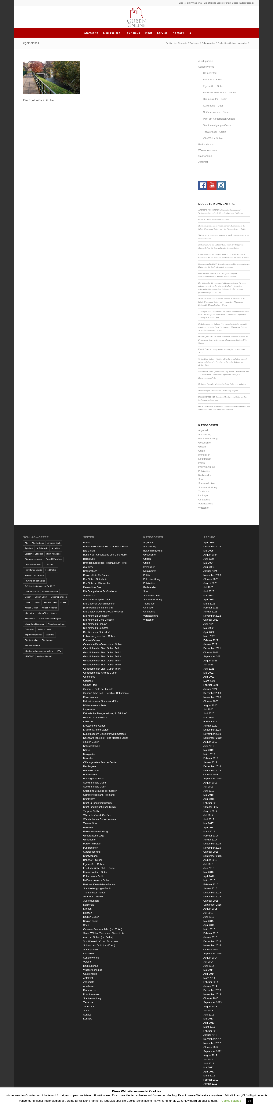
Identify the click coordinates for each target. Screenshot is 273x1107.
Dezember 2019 (212, 729)
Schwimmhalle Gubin (94, 786)
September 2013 (212, 1002)
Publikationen (90, 847)
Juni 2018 (208, 790)
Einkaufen (88, 827)
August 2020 (210, 705)
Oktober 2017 (210, 807)
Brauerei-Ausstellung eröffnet (225, 390)
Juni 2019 (208, 746)
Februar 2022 (210, 640)
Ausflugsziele (205, 61)
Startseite (91, 32)
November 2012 (212, 1043)
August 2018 (210, 782)
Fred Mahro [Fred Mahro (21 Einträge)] (51, 570)
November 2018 (212, 770)
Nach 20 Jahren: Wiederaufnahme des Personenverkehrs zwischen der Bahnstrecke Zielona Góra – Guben (223, 339)
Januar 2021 (210, 689)
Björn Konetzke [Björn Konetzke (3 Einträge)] (53, 554)
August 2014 (210, 957)
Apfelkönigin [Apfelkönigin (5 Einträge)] (42, 548)
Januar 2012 (210, 1083)
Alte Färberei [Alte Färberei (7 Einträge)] (38, 543)
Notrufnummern (91, 994)
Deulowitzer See (92, 587)
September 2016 (212, 856)
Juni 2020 (208, 713)
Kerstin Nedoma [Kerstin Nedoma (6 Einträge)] (49, 608)
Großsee (88, 680)
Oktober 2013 (210, 998)
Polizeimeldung (206, 467)
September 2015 (212, 904)
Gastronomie (205, 156)
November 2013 (212, 994)
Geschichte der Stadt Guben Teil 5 (102, 664)
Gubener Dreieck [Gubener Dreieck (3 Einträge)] (59, 597)
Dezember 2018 (212, 766)
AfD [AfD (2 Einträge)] (26, 543)
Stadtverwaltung (92, 998)
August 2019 (210, 741)
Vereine (87, 961)
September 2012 (212, 1051)
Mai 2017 (208, 823)
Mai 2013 (208, 1018)
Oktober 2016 (210, 851)
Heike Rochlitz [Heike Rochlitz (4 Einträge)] (50, 602)
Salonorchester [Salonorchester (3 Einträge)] (45, 629)
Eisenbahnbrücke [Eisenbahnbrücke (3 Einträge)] (33, 564)
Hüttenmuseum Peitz (207, 378)
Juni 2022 (208, 624)
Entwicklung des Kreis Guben (99, 636)
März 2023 (209, 603)
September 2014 (212, 953)
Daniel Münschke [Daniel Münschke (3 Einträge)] (54, 559)
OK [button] (249, 1101)
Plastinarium (90, 774)
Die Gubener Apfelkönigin (97, 599)
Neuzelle (88, 758)
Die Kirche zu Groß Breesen (98, 619)
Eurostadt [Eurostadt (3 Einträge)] (49, 564)
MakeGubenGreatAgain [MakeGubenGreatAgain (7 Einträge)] (50, 618)
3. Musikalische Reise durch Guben (231, 384)
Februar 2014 (210, 982)
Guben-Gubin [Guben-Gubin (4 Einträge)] (41, 597)
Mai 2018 (208, 794)
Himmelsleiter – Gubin (215, 99)
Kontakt (178, 32)
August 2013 (210, 1006)
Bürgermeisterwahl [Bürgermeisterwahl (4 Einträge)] (33, 559)
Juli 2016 (208, 864)
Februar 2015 (210, 933)
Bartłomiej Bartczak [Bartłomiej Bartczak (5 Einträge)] (34, 554)
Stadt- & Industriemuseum (222, 267)
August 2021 (210, 660)
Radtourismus (205, 144)
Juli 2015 (208, 912)
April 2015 (209, 925)
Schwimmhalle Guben (95, 782)
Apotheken (89, 986)
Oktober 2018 (210, 774)
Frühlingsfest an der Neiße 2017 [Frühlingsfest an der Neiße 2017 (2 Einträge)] (40, 586)
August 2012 (210, 1055)
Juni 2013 (208, 1014)
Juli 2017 (208, 815)
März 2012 (209, 1075)
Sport (201, 479)
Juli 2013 (208, 1010)
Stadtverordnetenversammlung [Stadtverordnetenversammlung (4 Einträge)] (39, 651)
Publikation (204, 471)
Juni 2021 (208, 668)
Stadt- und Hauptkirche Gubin (99, 807)
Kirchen (87, 908)
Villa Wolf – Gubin (213, 138)
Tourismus (132, 32)
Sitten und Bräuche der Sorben (100, 790)
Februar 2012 (210, 1079)
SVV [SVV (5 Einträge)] (59, 651)
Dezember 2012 (212, 1039)
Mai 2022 (208, 627)
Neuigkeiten (111, 32)
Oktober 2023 (210, 579)
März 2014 (209, 978)
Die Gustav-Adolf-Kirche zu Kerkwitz (103, 611)
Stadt (148, 32)
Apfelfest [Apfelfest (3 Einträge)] (29, 548)
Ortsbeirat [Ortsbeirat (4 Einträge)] (29, 629)
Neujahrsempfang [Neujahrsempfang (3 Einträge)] (56, 624)
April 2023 (209, 599)
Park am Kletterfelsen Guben (219, 118)
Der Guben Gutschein (95, 579)
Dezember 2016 (212, 843)
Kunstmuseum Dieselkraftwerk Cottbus (104, 733)
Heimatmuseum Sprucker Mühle (100, 701)
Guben (202, 446)
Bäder (86, 542)
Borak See (89, 558)
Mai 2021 (208, 672)
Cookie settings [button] (231, 1100)
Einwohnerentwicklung (95, 831)
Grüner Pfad (210, 73)
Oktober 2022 (210, 619)
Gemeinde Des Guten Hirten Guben (102, 644)
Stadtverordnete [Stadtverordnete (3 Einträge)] (32, 645)
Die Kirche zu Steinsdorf (96, 632)
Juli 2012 (208, 1059)
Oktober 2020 (210, 701)
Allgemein (203, 430)
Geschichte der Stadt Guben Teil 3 (102, 656)
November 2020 (212, 697)
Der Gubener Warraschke (97, 583)
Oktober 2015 (210, 900)
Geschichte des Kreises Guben (226, 248)
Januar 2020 (210, 725)
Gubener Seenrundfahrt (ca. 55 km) (102, 929)
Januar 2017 (210, 839)
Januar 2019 (210, 762)
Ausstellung (204, 434)
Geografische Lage (93, 835)
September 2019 (212, 737)
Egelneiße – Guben (226, 43)
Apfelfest (203, 161)
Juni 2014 (208, 965)
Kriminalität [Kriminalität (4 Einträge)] (30, 618)
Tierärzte (88, 1002)
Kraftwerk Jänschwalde (96, 729)
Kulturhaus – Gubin (213, 105)
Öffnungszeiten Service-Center (100, 762)
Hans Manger (204, 390)
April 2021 (209, 676)
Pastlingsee (89, 766)
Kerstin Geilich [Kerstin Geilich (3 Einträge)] (31, 608)
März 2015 (209, 929)
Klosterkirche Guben (94, 725)
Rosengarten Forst (93, 778)
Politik (201, 463)
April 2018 (209, 799)
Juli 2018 (208, 786)
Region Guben (91, 916)
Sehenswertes (208, 43)
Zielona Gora (90, 823)
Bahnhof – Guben (212, 79)
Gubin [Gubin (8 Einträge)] (27, 602)
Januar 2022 (210, 644)
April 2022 (209, 632)
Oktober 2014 (210, 949)
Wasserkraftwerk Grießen (97, 815)
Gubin (201, 450)
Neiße (86, 750)
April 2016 (209, 876)
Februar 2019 (210, 758)
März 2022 (209, 636)
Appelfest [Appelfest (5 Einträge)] (56, 548)
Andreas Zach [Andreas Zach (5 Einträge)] (53, 543)
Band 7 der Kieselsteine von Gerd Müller (105, 554)
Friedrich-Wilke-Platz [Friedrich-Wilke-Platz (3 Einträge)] (34, 575)
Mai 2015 (208, 921)
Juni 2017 (208, 819)
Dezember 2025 (212, 546)
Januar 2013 (210, 1035)
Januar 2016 (210, 888)
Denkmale (88, 904)
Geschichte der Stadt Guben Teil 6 (102, 668)
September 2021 (212, 656)
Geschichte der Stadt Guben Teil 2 (102, 652)
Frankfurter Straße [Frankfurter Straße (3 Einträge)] (33, 570)
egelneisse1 (31, 43)
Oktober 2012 (210, 1047)
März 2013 (209, 1026)
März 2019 (209, 754)
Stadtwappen (90, 856)
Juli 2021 (208, 664)
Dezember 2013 (212, 990)
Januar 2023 (210, 611)
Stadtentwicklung (207, 487)
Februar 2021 (210, 684)
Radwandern (205, 475)
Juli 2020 (208, 709)
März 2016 (209, 880)
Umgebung (204, 499)
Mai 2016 (208, 872)
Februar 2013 (210, 1031)
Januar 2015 (210, 937)
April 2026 (209, 542)
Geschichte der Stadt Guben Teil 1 (102, 648)
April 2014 (209, 973)
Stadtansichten (206, 483)
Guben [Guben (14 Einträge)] (28, 597)
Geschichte (204, 442)
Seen (86, 925)
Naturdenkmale (91, 746)
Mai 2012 (208, 1067)
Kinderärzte (89, 990)
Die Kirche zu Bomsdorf (96, 615)
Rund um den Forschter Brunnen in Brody (231, 257)
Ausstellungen (91, 900)
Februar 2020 (210, 721)
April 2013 (209, 1022)
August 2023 (210, 583)
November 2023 (212, 575)
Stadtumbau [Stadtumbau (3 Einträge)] (47, 640)
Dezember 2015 (212, 892)
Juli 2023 (208, 587)
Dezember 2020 (212, 693)
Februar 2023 (210, 607)
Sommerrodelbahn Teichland (99, 794)
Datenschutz (90, 571)
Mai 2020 (208, 717)
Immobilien (204, 454)
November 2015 (212, 896)
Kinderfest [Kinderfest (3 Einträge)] (29, 613)
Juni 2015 (208, 916)
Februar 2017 (210, 835)
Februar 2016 (210, 884)
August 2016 (210, 859)
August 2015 (210, 908)
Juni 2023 (208, 591)
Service (162, 32)
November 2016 (212, 847)
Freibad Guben (91, 640)
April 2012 (209, 1071)
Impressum (89, 709)
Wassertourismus (207, 150)
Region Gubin (90, 921)
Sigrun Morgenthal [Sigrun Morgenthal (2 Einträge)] (33, 635)
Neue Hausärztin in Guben (218, 219)
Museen (87, 912)
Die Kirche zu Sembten (95, 627)
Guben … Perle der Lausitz (98, 689)
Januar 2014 (210, 986)
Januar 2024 (210, 571)
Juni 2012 (208, 1063)
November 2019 (212, 733)
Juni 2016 (208, 868)
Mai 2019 (208, 750)
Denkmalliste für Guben (96, 575)
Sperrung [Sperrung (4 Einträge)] (50, 635)
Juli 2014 (208, 961)
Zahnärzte (88, 982)
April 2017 (209, 827)
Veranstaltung (205, 503)
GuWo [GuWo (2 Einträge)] (37, 602)
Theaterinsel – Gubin (214, 131)
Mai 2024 (208, 562)
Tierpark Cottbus (92, 811)
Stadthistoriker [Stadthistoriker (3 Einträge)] (31, 640)
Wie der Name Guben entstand (100, 819)
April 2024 (209, 567)
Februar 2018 (210, 803)
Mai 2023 (208, 595)
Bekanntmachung (207, 438)
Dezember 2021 (212, 648)
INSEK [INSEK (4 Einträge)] (63, 602)
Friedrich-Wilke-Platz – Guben (219, 92)
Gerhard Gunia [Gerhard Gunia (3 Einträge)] (32, 591)
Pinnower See (91, 770)
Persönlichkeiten (92, 843)
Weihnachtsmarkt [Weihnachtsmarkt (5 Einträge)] (45, 656)
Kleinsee (88, 721)
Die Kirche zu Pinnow (95, 624)
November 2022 (212, 615)
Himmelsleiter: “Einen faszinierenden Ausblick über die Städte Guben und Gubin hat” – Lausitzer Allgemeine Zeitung (221, 301)
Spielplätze (89, 799)
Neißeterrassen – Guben (216, 112)
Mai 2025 (208, 550)
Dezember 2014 (212, 941)
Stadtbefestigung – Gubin (217, 125)
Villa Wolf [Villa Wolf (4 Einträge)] (29, 656)
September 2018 (212, 778)
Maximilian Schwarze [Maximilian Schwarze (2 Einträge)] (34, 624)
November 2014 (212, 945)
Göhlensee (89, 676)
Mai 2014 (208, 969)
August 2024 (210, 554)
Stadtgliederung (91, 851)
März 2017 (209, 831)
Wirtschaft (203, 507)
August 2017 (210, 811)
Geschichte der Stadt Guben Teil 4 (102, 660)
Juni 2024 (208, 558)
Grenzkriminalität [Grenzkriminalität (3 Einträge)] (50, 591)
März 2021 (209, 680)
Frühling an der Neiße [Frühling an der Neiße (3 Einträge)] (35, 581)
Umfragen (203, 495)
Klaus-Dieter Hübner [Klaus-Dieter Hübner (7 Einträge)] (47, 613)
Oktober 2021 (210, 652)
